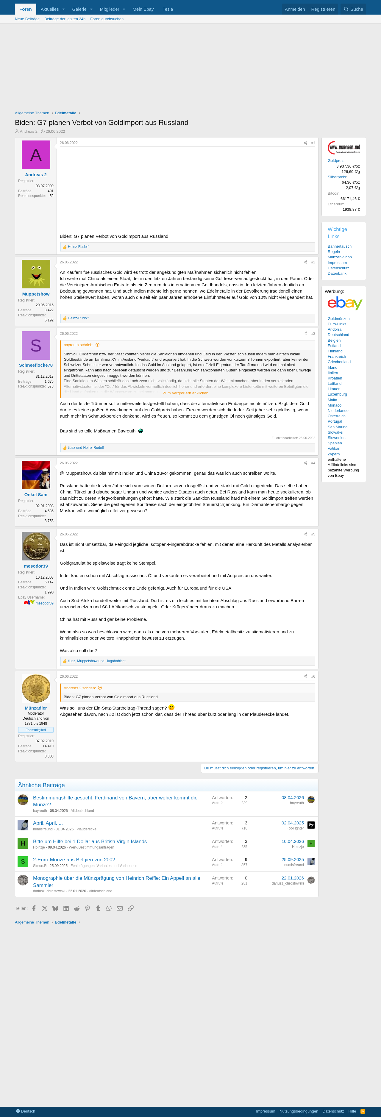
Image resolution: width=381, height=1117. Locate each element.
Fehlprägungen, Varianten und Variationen (104, 866)
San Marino (337, 427)
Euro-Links (337, 324)
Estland (334, 345)
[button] (63, 9)
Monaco (334, 405)
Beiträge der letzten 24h (64, 19)
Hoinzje (39, 847)
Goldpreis (336, 160)
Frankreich (337, 356)
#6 (313, 676)
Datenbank (337, 273)
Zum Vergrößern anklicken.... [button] (188, 393)
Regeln (334, 251)
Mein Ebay (143, 9)
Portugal (335, 421)
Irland (333, 367)
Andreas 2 (29, 131)
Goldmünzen (339, 318)
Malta (332, 400)
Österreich (337, 416)
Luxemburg (337, 394)
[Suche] (353, 9)
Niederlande (338, 410)
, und (97, 661)
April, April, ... (48, 823)
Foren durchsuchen (107, 19)
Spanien (335, 443)
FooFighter (295, 828)
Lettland (334, 383)
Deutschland (338, 334)
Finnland (335, 351)
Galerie (79, 9)
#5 (313, 534)
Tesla (168, 9)
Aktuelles (50, 9)
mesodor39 (45, 603)
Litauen (334, 389)
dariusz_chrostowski (49, 891)
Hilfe (352, 1111)
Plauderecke (86, 829)
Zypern (334, 454)
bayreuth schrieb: (78, 345)
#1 (313, 143)
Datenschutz (338, 268)
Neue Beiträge (27, 19)
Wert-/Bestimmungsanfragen (91, 847)
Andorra (334, 329)
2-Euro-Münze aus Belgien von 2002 (74, 860)
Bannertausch (340, 246)
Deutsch (25, 1111)
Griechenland (339, 362)
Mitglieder (109, 9)
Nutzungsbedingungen (298, 1111)
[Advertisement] (190, 68)
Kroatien (335, 378)
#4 (313, 463)
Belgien (334, 340)
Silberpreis (337, 177)
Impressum (337, 262)
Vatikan (334, 448)
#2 (313, 262)
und (86, 448)
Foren (25, 9)
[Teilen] (305, 143)
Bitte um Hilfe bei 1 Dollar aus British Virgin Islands (90, 841)
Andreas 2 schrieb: (80, 688)
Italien (333, 373)
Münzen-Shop (340, 257)
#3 (313, 334)
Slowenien (337, 437)
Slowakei (335, 432)
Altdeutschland (82, 811)
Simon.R (40, 866)
